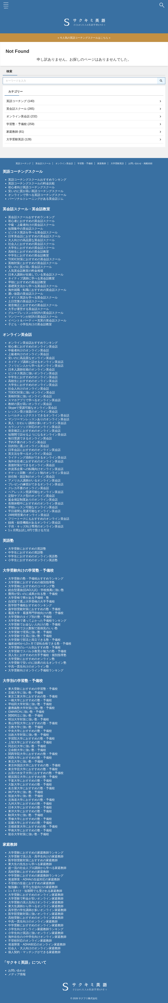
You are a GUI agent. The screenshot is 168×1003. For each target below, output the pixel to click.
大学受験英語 (117, 163)
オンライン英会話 (64, 163)
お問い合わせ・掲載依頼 (140, 163)
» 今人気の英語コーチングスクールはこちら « (83, 37)
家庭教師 (101, 163)
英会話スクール (43, 163)
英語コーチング (23, 163)
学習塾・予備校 (85, 163)
